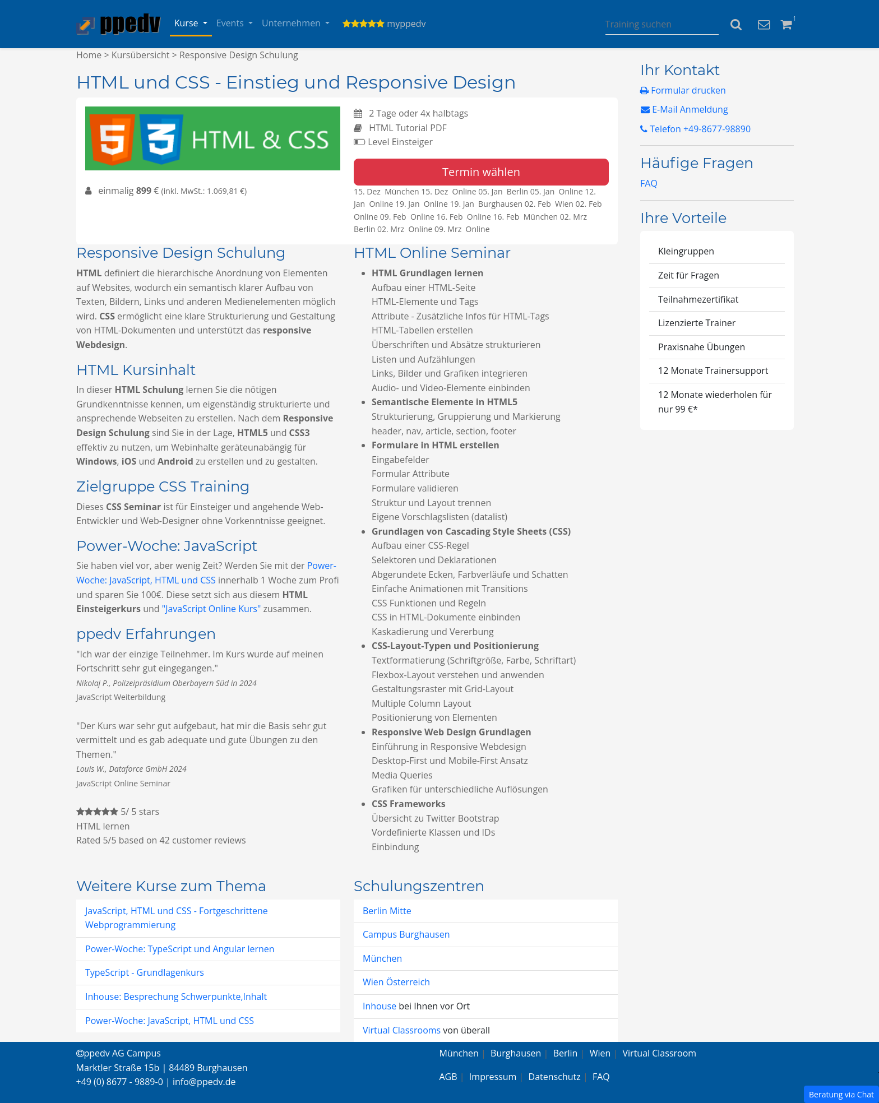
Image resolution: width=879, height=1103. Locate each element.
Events (231, 23)
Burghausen (516, 1053)
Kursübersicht (141, 55)
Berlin (565, 1053)
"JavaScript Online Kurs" (211, 609)
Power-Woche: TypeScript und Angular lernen (180, 949)
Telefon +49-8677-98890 (695, 129)
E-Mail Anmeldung (684, 109)
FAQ (649, 183)
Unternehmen (292, 23)
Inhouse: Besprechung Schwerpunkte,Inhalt (176, 996)
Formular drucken (683, 90)
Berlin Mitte (387, 911)
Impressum (492, 1076)
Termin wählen (481, 171)
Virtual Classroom (660, 1053)
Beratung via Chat (841, 1094)
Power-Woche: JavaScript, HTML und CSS (169, 1020)
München (382, 958)
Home (88, 55)
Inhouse (381, 1006)
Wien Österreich (396, 982)
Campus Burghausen (406, 934)
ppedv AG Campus (118, 1053)
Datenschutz (555, 1076)
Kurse (187, 23)
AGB (448, 1076)
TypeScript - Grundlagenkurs (144, 972)
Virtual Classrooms (402, 1030)
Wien (600, 1053)
